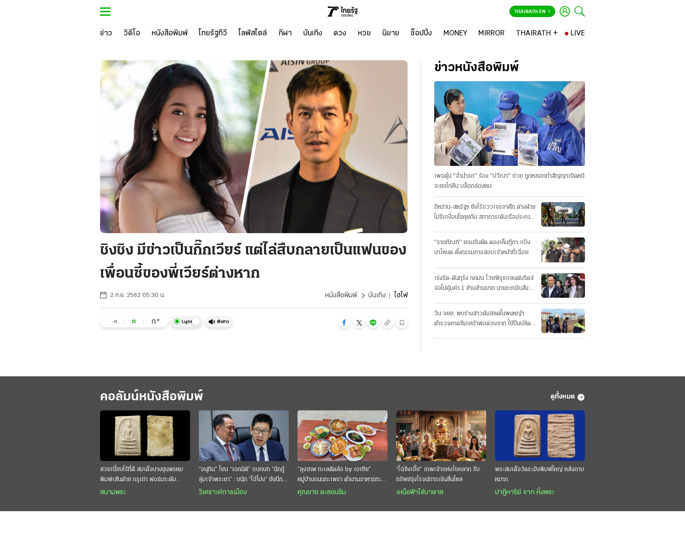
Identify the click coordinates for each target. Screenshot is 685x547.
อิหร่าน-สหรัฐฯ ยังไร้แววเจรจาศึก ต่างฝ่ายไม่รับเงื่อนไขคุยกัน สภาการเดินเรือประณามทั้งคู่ (485, 213)
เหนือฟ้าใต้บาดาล (419, 492)
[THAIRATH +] (537, 33)
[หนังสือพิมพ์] (170, 33)
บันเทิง (377, 295)
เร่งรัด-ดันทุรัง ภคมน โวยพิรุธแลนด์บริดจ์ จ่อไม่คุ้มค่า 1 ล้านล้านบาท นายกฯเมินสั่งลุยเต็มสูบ (485, 284)
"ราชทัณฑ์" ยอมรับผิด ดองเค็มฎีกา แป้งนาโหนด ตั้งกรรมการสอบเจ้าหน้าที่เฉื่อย (482, 247)
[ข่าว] (106, 33)
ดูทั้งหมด (567, 397)
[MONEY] (455, 33)
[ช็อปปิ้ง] (421, 33)
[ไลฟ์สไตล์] (253, 33)
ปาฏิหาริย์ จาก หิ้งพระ (524, 492)
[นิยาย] (390, 33)
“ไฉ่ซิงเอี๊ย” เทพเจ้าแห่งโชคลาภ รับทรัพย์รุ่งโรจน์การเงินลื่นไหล (438, 474)
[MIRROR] (491, 33)
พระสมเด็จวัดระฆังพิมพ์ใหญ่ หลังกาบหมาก (539, 474)
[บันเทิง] (312, 33)
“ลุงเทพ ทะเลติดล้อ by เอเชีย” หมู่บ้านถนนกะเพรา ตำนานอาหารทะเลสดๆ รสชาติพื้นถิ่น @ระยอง (342, 475)
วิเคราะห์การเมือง (223, 492)
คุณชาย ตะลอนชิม (322, 492)
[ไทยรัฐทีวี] (213, 33)
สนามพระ (113, 492)
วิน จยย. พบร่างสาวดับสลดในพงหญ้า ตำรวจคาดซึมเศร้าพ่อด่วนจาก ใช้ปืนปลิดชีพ (482, 319)
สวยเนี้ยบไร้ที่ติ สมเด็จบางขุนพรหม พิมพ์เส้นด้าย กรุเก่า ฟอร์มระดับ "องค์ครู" (141, 475)
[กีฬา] (285, 33)
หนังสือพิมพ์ (341, 295)
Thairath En (532, 11)
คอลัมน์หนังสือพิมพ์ (151, 397)
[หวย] (364, 33)
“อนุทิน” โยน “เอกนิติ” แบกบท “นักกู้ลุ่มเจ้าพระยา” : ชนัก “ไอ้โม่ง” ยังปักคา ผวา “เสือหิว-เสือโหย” (244, 475)
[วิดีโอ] (132, 33)
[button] (344, 322)
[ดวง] (339, 33)
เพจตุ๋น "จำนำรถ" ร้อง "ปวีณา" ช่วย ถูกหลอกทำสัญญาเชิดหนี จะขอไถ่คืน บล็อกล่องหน (509, 181)
